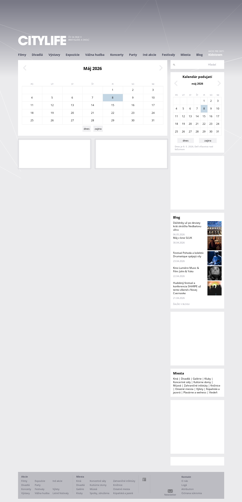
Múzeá (177, 385)
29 (112, 120)
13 (72, 105)
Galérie (197, 378)
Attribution (187, 489)
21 (92, 113)
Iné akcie (149, 55)
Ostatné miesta (184, 389)
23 (132, 113)
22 (112, 113)
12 (52, 105)
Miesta (185, 55)
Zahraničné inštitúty (196, 385)
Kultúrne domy (202, 382)
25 (31, 120)
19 (52, 113)
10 (153, 97)
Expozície (72, 55)
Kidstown (215, 55)
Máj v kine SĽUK (182, 238)
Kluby (207, 378)
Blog (199, 55)
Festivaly (168, 55)
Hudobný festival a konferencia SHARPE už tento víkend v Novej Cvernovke (187, 288)
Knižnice (215, 385)
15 (112, 105)
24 (153, 113)
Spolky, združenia (99, 493)
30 (132, 120)
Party (133, 55)
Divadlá (37, 55)
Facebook (144, 479)
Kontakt (186, 476)
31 (153, 120)
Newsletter (170, 494)
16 (132, 105)
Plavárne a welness (194, 392)
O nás (184, 480)
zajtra (98, 129)
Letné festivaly (61, 493)
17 (153, 105)
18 (31, 113)
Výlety (199, 389)
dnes (87, 129)
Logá (184, 485)
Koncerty (116, 55)
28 (92, 120)
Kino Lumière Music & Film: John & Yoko (186, 269)
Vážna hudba (94, 55)
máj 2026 (197, 83)
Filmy (22, 55)
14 (92, 105)
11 (31, 105)
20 (72, 113)
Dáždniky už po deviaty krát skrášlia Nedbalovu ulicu (187, 226)
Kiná (175, 378)
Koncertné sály (182, 382)
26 (52, 120)
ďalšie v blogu (181, 304)
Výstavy (54, 55)
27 (72, 120)
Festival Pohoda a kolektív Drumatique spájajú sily (188, 254)
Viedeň (213, 392)
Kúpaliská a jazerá (123, 493)
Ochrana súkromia (191, 493)
